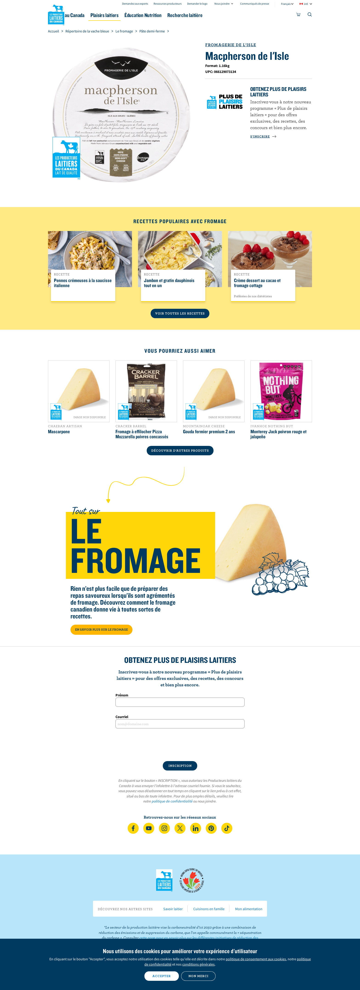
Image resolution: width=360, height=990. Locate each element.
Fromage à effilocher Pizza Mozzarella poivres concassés (141, 434)
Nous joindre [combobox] (222, 3)
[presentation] (180, 745)
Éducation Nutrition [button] (179, 15)
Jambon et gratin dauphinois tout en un (169, 283)
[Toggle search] (310, 15)
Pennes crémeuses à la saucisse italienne (83, 283)
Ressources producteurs (168, 3)
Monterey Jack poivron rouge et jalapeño (278, 434)
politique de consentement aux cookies (256, 959)
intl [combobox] (306, 4)
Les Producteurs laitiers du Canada (56, 14)
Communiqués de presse (254, 3)
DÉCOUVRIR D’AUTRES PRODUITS (180, 450)
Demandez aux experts (135, 3)
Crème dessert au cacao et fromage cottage (257, 283)
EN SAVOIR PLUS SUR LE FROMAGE (101, 629)
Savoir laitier (173, 908)
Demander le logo (197, 3)
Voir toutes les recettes (180, 313)
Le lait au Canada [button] (92, 15)
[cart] (298, 15)
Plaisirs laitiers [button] (135, 15)
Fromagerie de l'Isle (230, 44)
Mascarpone (59, 431)
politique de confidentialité (172, 801)
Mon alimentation (248, 908)
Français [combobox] (286, 4)
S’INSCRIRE (263, 136)
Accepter (161, 976)
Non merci (198, 976)
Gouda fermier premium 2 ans (209, 431)
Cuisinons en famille (209, 908)
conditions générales (198, 964)
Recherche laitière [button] (227, 15)
